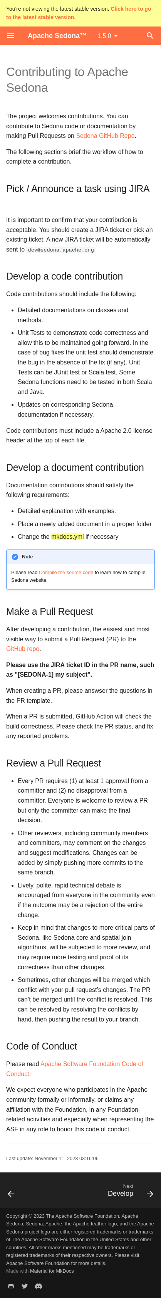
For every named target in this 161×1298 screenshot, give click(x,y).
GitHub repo (22, 649)
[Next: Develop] (129, 1192)
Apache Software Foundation (38, 1263)
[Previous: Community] (11, 1192)
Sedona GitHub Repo (105, 135)
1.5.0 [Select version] (104, 36)
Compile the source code (66, 572)
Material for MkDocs (52, 1271)
